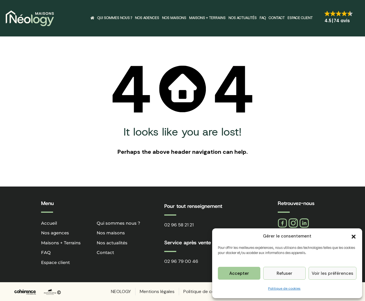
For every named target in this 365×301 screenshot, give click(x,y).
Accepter (239, 273)
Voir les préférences (332, 273)
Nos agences (147, 18)
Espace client (300, 18)
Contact (277, 18)
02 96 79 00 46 (181, 261)
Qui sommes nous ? (114, 18)
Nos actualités (242, 18)
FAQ (262, 18)
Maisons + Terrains (207, 18)
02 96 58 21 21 (179, 225)
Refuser (284, 273)
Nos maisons (174, 18)
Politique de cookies (284, 288)
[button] (353, 236)
